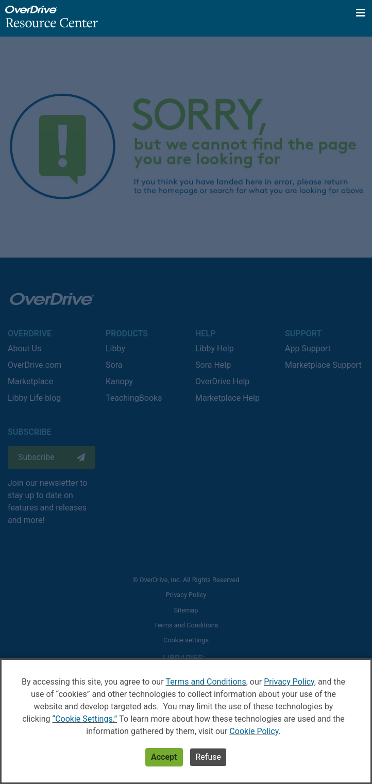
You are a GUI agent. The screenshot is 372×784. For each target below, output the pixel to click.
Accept (164, 757)
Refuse (208, 757)
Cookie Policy (253, 731)
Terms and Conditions (206, 682)
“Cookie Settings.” (84, 719)
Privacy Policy (289, 682)
